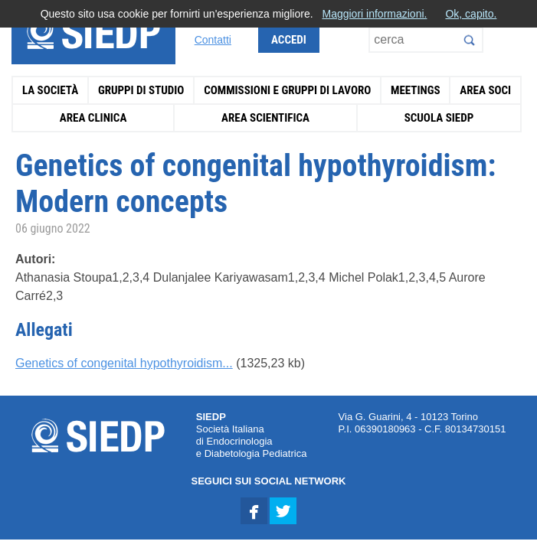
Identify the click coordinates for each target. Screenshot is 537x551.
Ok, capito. (470, 14)
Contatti (213, 40)
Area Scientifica (265, 118)
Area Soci (485, 90)
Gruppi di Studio (141, 90)
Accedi (288, 40)
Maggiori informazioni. (374, 14)
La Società (50, 90)
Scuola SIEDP (439, 118)
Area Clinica (93, 118)
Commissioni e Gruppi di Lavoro (287, 90)
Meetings (415, 90)
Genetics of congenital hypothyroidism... (124, 363)
